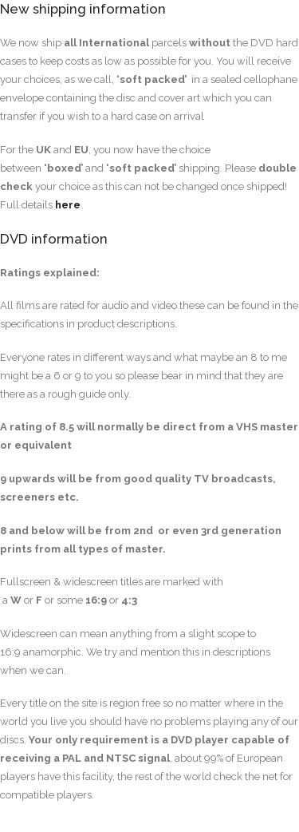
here (68, 205)
